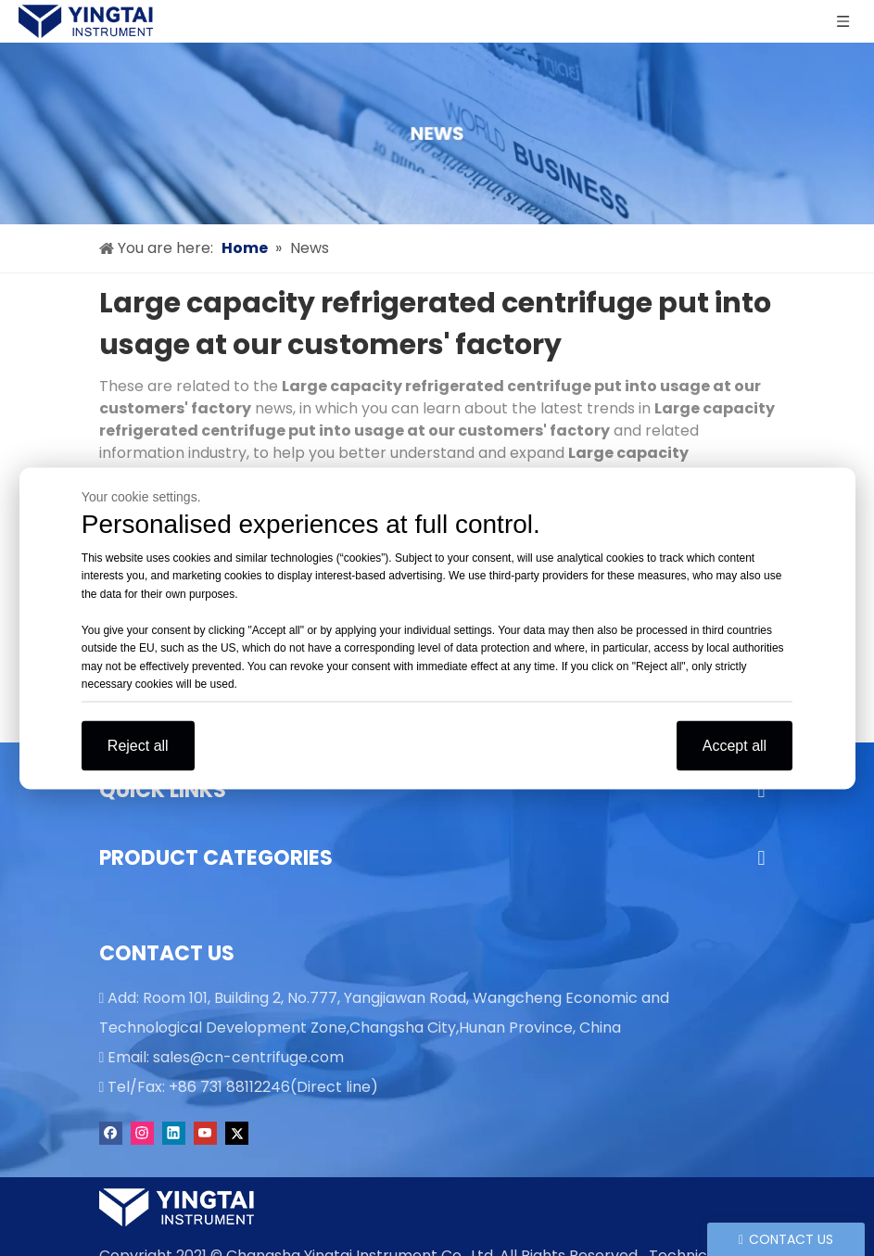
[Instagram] (142, 1132)
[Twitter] (236, 1132)
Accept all (734, 745)
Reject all (138, 745)
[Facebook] (110, 1132)
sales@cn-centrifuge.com (248, 1057)
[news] (437, 133)
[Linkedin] (173, 1132)
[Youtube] (205, 1132)
